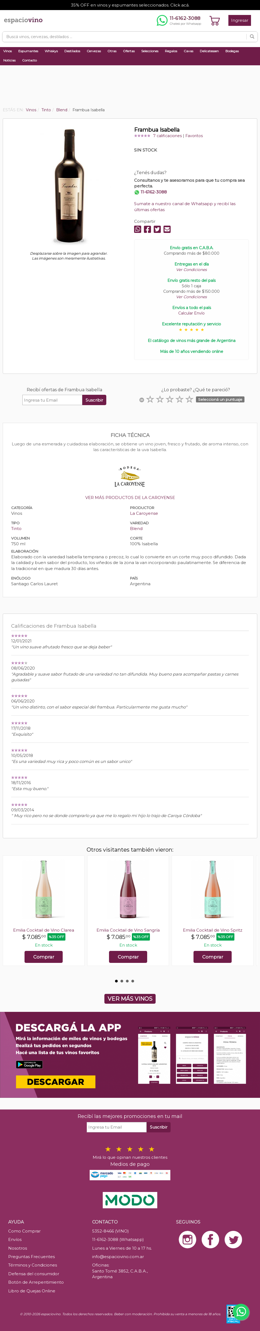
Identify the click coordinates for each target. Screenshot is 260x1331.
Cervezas (94, 51)
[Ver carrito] (215, 20)
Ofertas (129, 51)
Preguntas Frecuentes (31, 1256)
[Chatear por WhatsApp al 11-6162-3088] (179, 20)
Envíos (15, 1239)
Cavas (188, 51)
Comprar (43, 957)
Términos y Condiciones (32, 1265)
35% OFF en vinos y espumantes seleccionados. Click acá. (130, 5)
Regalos (171, 51)
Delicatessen (209, 51)
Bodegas (232, 51)
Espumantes (28, 51)
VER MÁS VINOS (130, 999)
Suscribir (94, 400)
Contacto (29, 60)
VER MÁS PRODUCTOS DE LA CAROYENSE (130, 497)
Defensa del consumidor (33, 1273)
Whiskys (51, 51)
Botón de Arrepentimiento (36, 1282)
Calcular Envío (191, 313)
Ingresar (239, 20)
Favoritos (194, 135)
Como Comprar (24, 1231)
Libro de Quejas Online (31, 1290)
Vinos (7, 51)
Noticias (9, 60)
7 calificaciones (167, 135)
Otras (111, 51)
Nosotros (17, 1248)
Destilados (72, 51)
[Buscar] (252, 37)
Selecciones (149, 51)
